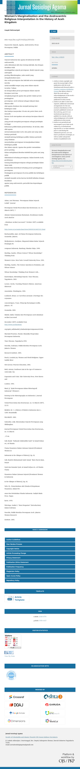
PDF (54, 31)
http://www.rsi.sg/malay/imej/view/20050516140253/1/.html (25, 229)
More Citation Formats (58, 166)
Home (7, 10)
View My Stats (10, 656)
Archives (13, 10)
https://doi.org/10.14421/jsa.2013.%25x (21, 40)
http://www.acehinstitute (13, 325)
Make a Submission (40, 529)
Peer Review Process (14, 544)
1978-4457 (42, 621)
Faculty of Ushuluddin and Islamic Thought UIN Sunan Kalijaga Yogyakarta (32, 737)
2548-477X (42, 617)
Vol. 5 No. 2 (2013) (25, 10)
